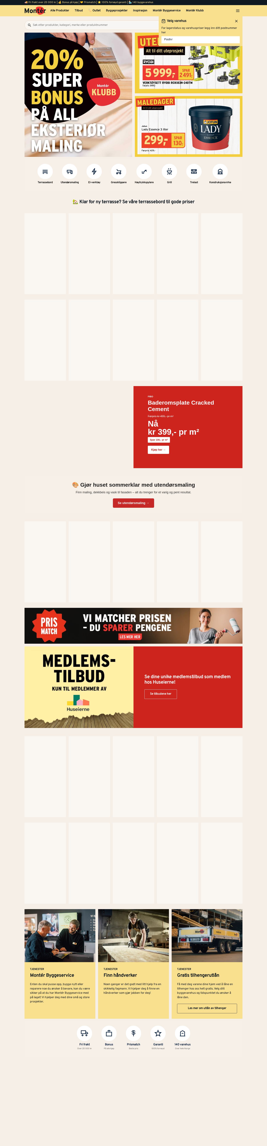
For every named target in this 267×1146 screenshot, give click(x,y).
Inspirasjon (140, 11)
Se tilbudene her (160, 434)
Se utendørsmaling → (133, 330)
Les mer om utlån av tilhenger (207, 576)
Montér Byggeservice (166, 11)
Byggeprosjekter (117, 11)
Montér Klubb (195, 11)
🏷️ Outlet (94, 11)
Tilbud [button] (79, 11)
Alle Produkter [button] (59, 11)
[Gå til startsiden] (35, 10)
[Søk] (28, 25)
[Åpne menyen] (237, 10)
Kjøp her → (158, 276)
